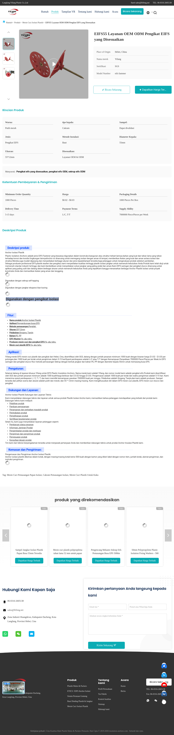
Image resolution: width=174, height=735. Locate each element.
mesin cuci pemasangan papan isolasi (24, 475)
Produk (55, 11)
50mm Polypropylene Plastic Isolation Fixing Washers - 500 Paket (145, 553)
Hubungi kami (102, 11)
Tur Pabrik (102, 694)
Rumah (45, 11)
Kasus (123, 686)
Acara (115, 11)
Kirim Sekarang (106, 645)
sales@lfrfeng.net (15, 610)
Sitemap (101, 704)
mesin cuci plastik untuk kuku (84, 475)
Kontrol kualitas (104, 699)
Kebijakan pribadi (37, 731)
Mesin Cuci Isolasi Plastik (32, 23)
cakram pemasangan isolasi (55, 475)
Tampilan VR (68, 11)
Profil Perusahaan (105, 689)
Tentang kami (85, 11)
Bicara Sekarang (132, 11)
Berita (123, 691)
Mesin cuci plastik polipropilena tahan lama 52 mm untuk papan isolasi (67, 553)
